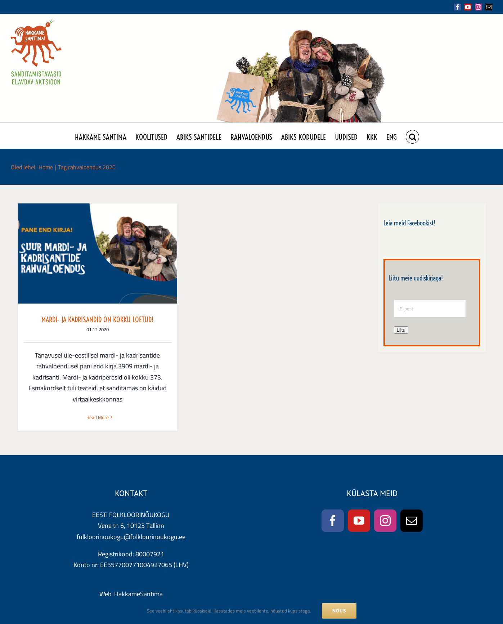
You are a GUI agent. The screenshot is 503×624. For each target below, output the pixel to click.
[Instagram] (385, 519)
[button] (412, 135)
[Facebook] (333, 519)
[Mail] (411, 519)
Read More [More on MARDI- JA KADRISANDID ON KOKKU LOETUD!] (97, 417)
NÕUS (339, 610)
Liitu (401, 330)
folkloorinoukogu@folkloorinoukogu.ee (131, 536)
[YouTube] (359, 519)
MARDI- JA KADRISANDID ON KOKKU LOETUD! (97, 319)
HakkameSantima (138, 593)
